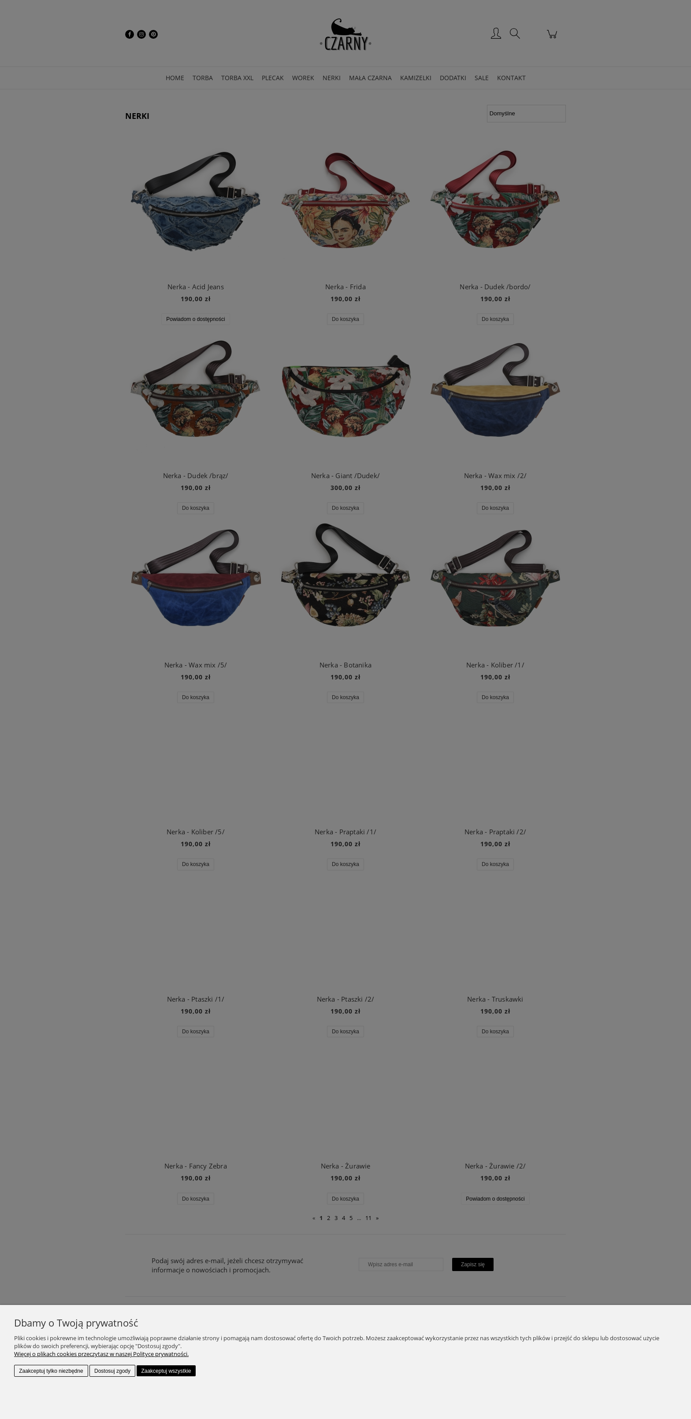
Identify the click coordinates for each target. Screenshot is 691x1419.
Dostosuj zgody (112, 1371)
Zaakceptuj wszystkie (166, 1371)
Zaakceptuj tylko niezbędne (51, 1371)
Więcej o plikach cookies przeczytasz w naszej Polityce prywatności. (101, 1354)
